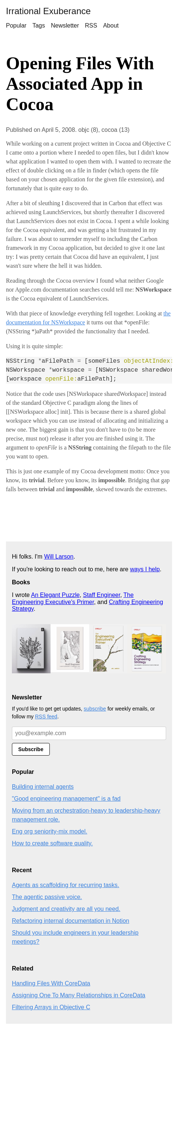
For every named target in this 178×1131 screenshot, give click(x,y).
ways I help (145, 569)
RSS (91, 25)
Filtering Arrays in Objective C (51, 1007)
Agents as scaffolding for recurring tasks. (65, 885)
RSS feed (46, 716)
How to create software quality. (52, 843)
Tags (38, 25)
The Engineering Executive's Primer (73, 598)
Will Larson (59, 556)
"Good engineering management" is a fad (66, 798)
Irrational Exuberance (48, 11)
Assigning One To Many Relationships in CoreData (78, 995)
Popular (16, 25)
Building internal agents (43, 787)
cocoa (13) (115, 130)
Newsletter (65, 25)
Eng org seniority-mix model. (49, 831)
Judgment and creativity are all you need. (66, 909)
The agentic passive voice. (47, 897)
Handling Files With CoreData (51, 983)
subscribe (95, 709)
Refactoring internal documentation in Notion (70, 921)
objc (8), (89, 130)
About (111, 25)
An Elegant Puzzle (55, 595)
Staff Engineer (101, 595)
